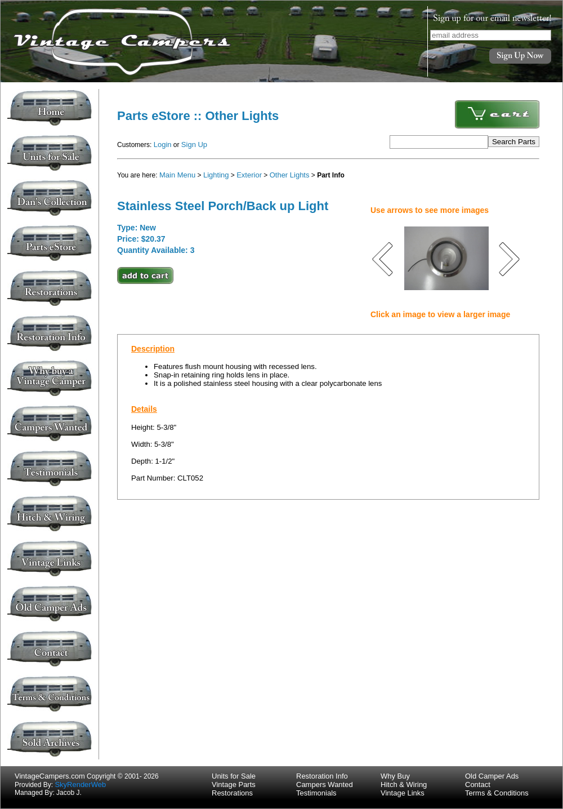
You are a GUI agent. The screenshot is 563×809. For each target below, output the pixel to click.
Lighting (216, 175)
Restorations (232, 793)
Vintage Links (403, 793)
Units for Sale (234, 776)
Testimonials (316, 793)
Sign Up (194, 144)
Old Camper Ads (492, 776)
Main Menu (177, 175)
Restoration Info (322, 776)
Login (163, 144)
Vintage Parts (234, 784)
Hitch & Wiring (404, 784)
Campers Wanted (324, 784)
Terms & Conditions (497, 793)
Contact (477, 784)
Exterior (249, 175)
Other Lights (290, 175)
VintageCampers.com (50, 776)
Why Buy (395, 776)
